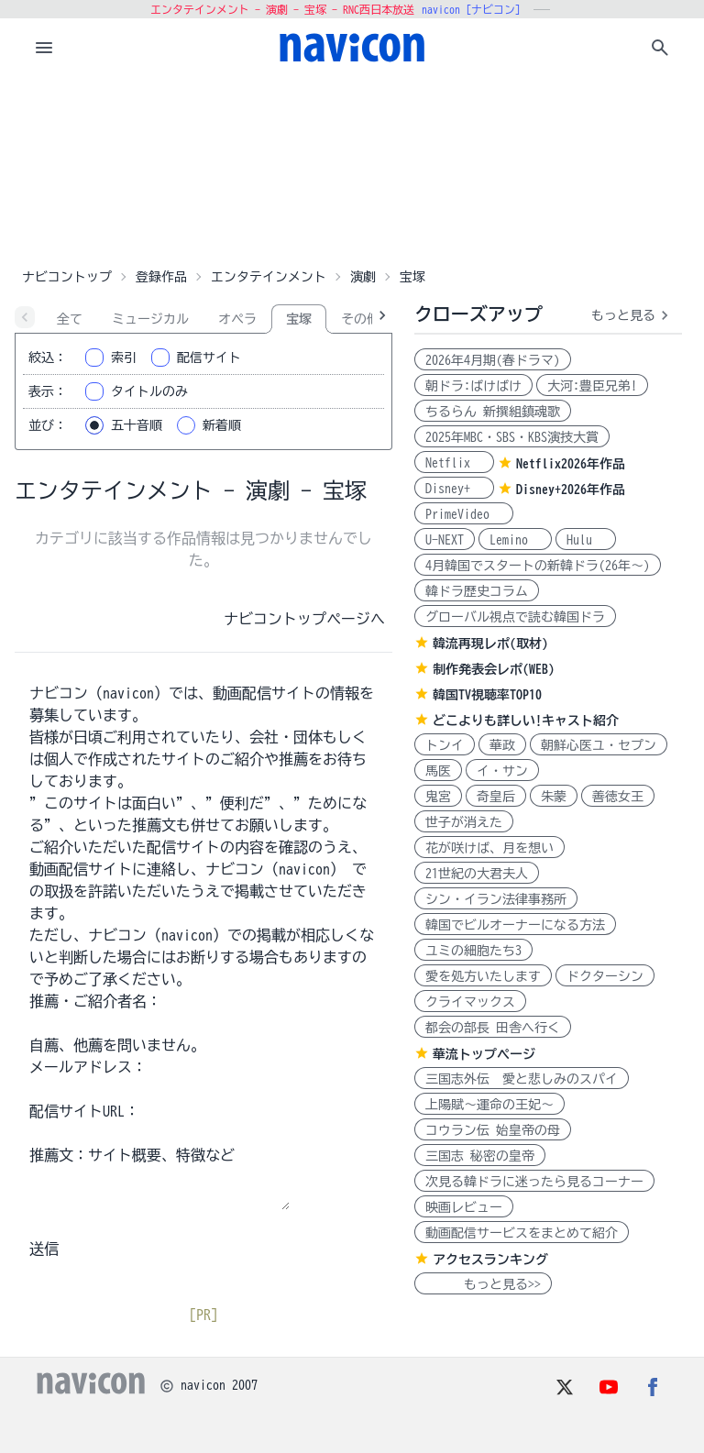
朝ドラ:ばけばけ (473, 386)
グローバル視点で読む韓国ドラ (515, 617)
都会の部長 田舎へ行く (492, 1027)
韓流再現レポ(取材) (490, 643)
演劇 (363, 276)
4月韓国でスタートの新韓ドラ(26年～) (537, 565)
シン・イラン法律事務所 (495, 899)
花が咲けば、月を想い (489, 848)
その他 (360, 319)
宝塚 (299, 319)
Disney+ (454, 488)
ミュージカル (150, 319)
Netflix (454, 463)
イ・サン (502, 771)
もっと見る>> (483, 1284)
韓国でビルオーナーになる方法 (515, 925)
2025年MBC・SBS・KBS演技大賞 (512, 437)
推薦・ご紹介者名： (95, 1001)
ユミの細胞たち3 (473, 950)
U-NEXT (444, 540)
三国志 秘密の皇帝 (479, 1156)
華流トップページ (484, 1054)
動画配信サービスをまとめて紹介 (521, 1233)
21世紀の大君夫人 (476, 873)
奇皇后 (496, 796)
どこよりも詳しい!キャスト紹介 (526, 720)
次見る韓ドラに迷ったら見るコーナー (534, 1181)
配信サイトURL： (84, 1111)
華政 (502, 745)
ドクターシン (605, 976)
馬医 (438, 771)
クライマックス (470, 1002)
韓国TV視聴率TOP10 (487, 694)
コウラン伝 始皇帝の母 (492, 1130)
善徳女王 (618, 796)
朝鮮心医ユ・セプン (598, 745)
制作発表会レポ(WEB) (494, 669)
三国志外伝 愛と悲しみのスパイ (521, 1079)
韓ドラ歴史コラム (476, 591)
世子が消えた (463, 822)
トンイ (444, 745)
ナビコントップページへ (304, 618)
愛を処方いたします (483, 976)
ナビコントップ (67, 276)
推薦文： (58, 1155)
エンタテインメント (268, 276)
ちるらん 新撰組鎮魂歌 (492, 411)
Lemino (515, 540)
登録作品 (161, 276)
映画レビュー (463, 1207)
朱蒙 (553, 796)
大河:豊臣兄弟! (592, 386)
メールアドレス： (88, 1067)
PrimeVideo (463, 514)
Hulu (585, 540)
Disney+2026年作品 (570, 489)
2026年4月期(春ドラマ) (492, 360)
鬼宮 (438, 796)
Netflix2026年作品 (570, 463)
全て (69, 319)
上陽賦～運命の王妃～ (489, 1104)
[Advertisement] (352, 168)
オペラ (237, 319)
